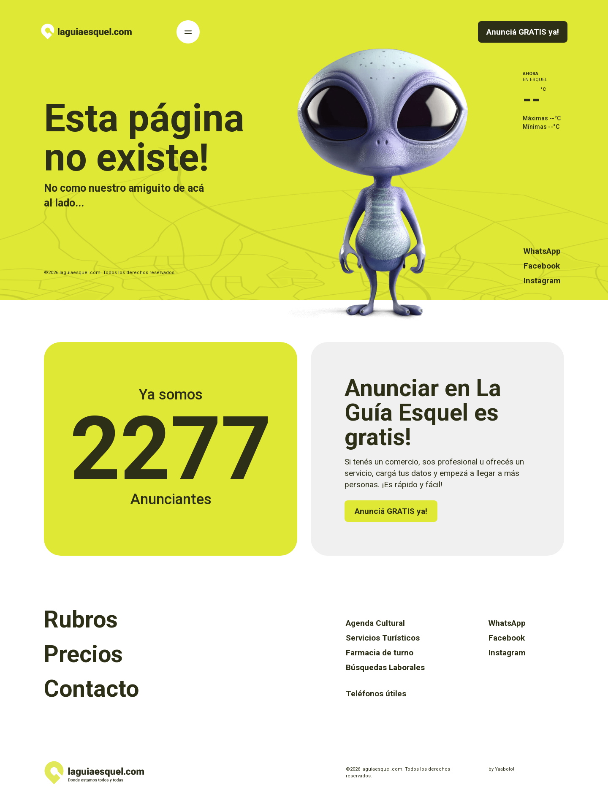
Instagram (542, 280)
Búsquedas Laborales (385, 667)
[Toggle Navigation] (188, 31)
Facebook (542, 266)
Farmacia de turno (379, 652)
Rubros (81, 619)
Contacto (91, 689)
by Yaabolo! (501, 769)
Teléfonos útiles (376, 693)
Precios (83, 654)
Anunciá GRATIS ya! (522, 32)
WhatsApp (542, 251)
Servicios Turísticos (383, 638)
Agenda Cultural (375, 623)
